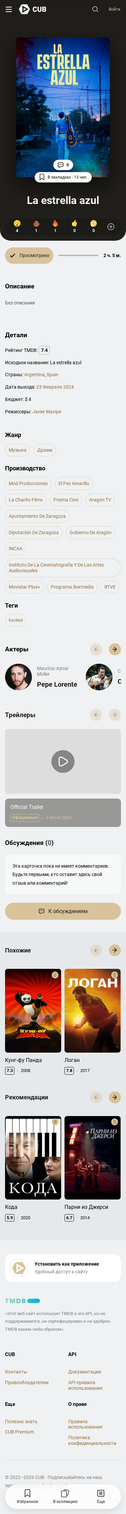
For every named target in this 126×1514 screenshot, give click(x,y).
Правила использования (85, 1424)
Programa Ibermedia (72, 587)
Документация (84, 1371)
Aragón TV (100, 499)
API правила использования (85, 1385)
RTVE (110, 587)
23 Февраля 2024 (55, 387)
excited (16, 620)
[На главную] (33, 9)
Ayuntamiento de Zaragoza (37, 516)
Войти (114, 9)
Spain (52, 374)
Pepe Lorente (57, 684)
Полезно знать (21, 1421)
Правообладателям (26, 1382)
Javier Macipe (46, 411)
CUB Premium (19, 1432)
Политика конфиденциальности (92, 1440)
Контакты (16, 1371)
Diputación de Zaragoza (34, 532)
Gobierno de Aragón (91, 532)
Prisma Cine (65, 499)
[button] (115, 649)
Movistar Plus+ (24, 587)
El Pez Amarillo (73, 483)
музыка (18, 450)
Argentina (34, 374)
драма (44, 450)
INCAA (16, 548)
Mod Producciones (28, 483)
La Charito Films (26, 499)
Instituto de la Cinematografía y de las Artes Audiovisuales (56, 567)
